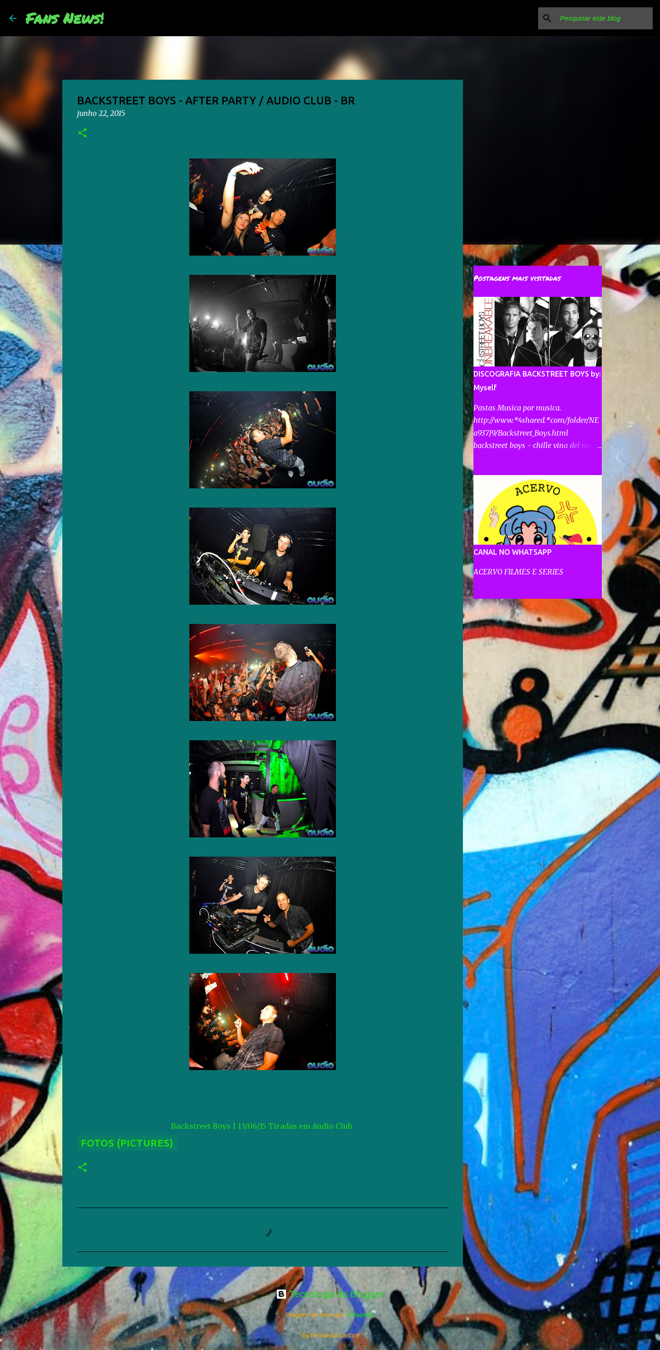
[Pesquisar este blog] (604, 18)
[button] (82, 133)
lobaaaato (360, 1314)
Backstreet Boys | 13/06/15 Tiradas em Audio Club (261, 1126)
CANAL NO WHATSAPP (512, 552)
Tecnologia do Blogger (330, 1294)
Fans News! (65, 17)
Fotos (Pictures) (127, 1142)
